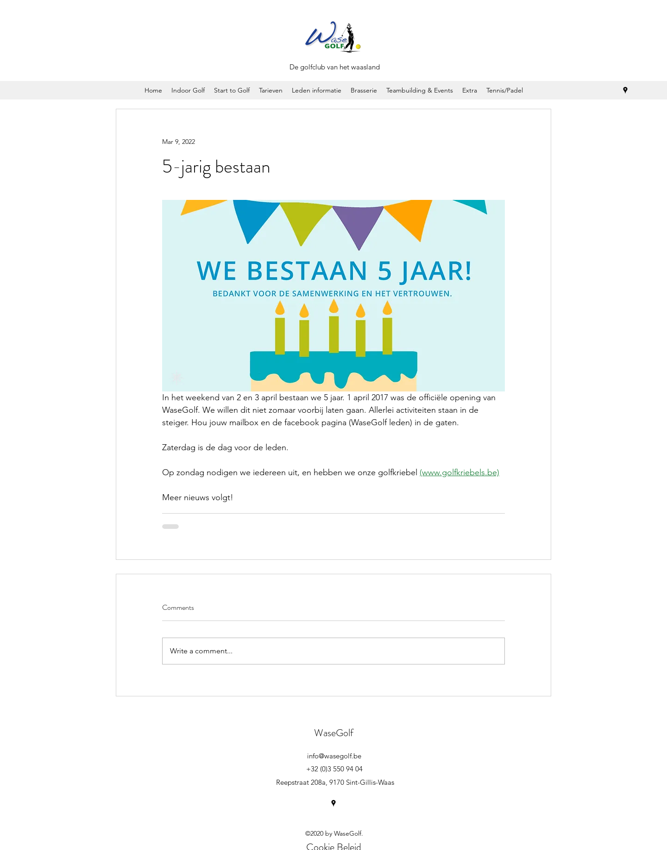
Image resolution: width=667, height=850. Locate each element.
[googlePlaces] (625, 90)
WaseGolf (333, 733)
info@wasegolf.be (334, 755)
